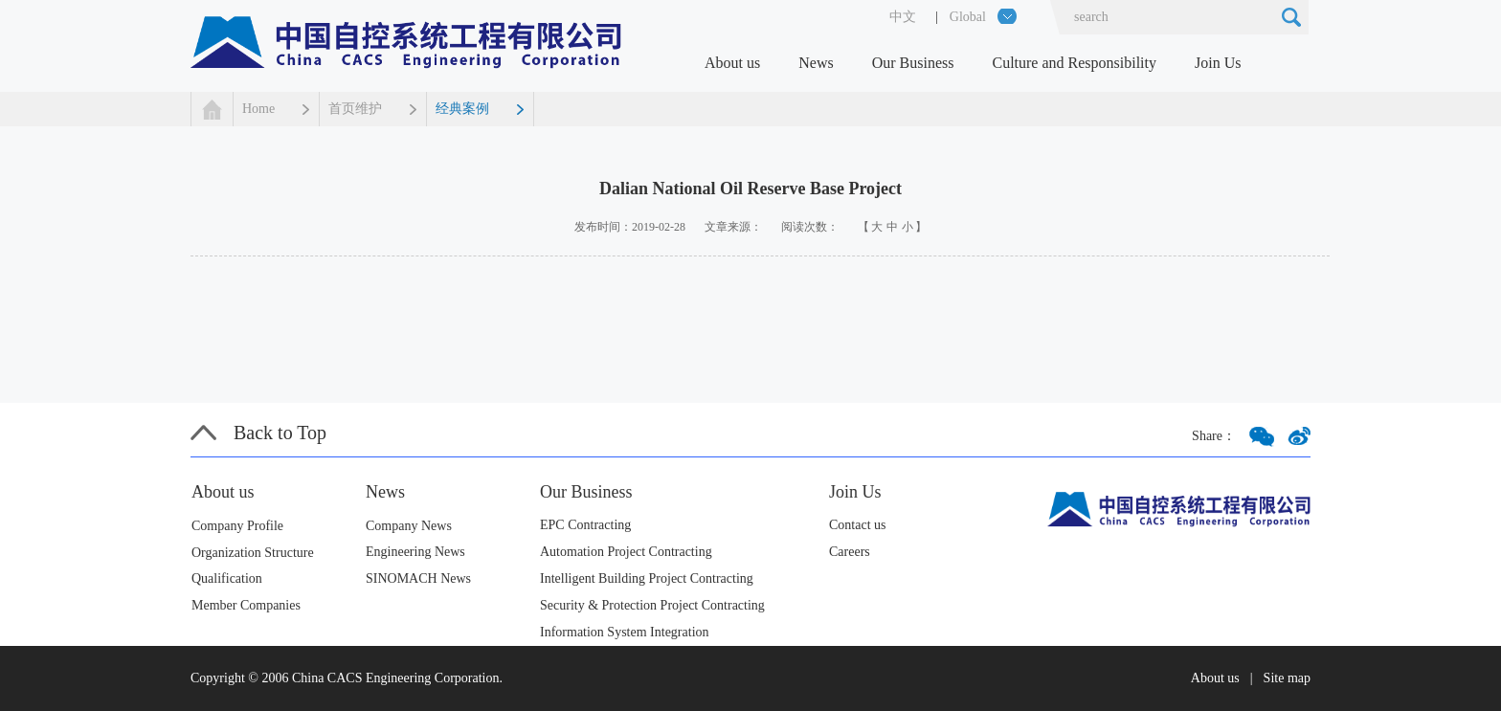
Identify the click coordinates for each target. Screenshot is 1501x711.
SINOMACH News (418, 578)
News (815, 63)
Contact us (857, 525)
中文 (902, 17)
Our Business (913, 63)
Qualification (226, 578)
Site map (1287, 678)
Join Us (1218, 63)
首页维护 (355, 108)
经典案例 (462, 108)
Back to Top (280, 432)
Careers (849, 551)
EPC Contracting (585, 525)
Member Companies (246, 605)
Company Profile (237, 526)
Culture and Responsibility (1074, 63)
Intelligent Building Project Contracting (646, 578)
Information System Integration (624, 632)
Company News (409, 526)
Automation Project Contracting (626, 551)
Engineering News (415, 551)
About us (732, 63)
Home (258, 108)
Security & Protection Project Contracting (652, 605)
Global (968, 17)
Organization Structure (252, 552)
